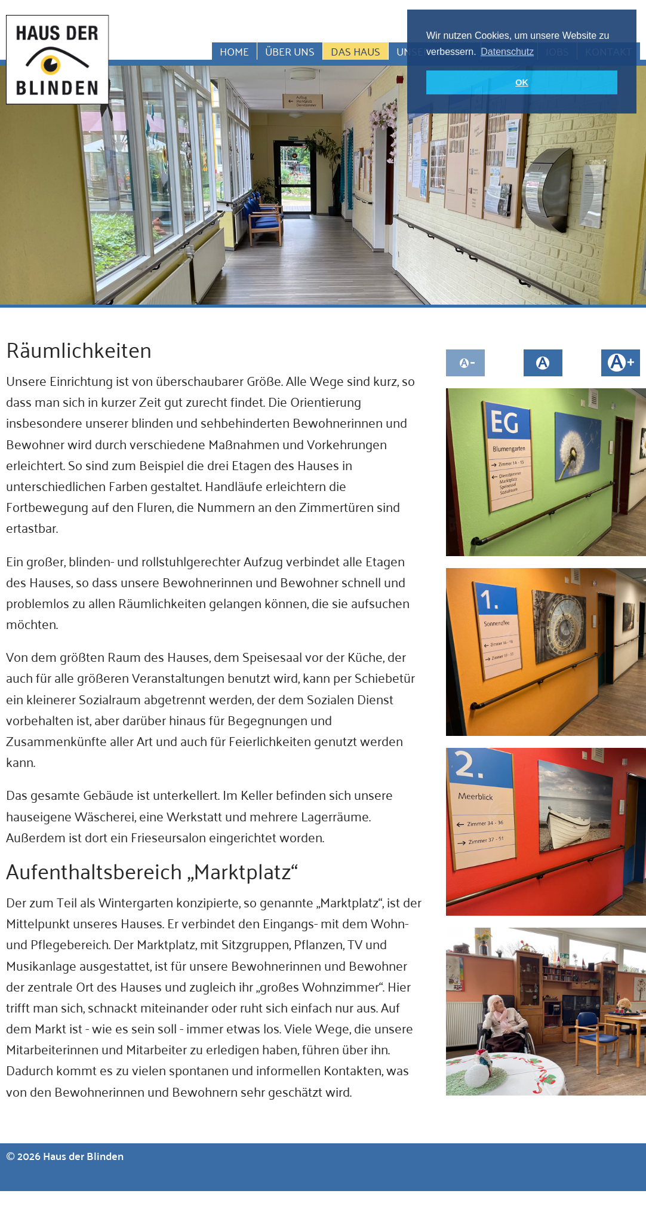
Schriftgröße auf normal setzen (543, 362)
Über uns (290, 51)
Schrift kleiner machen (465, 362)
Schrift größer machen (620, 362)
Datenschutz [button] (507, 52)
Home (234, 51)
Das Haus (355, 51)
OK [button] (521, 82)
